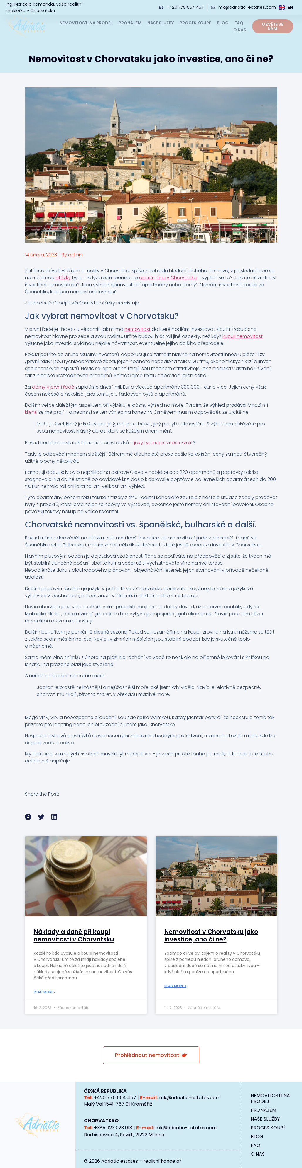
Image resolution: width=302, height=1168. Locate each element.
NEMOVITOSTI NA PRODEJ (86, 23)
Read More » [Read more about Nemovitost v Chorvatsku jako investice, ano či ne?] (175, 985)
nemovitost (137, 329)
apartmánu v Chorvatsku (168, 277)
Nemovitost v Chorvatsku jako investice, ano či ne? (211, 935)
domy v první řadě (53, 387)
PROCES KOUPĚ (195, 23)
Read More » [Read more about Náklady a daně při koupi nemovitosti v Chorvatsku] (45, 992)
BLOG (223, 23)
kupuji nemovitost (242, 336)
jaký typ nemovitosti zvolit (163, 442)
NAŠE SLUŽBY (160, 23)
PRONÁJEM (130, 23)
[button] (28, 817)
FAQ (238, 23)
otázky (63, 277)
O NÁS (239, 30)
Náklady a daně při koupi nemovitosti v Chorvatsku (74, 935)
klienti (31, 412)
